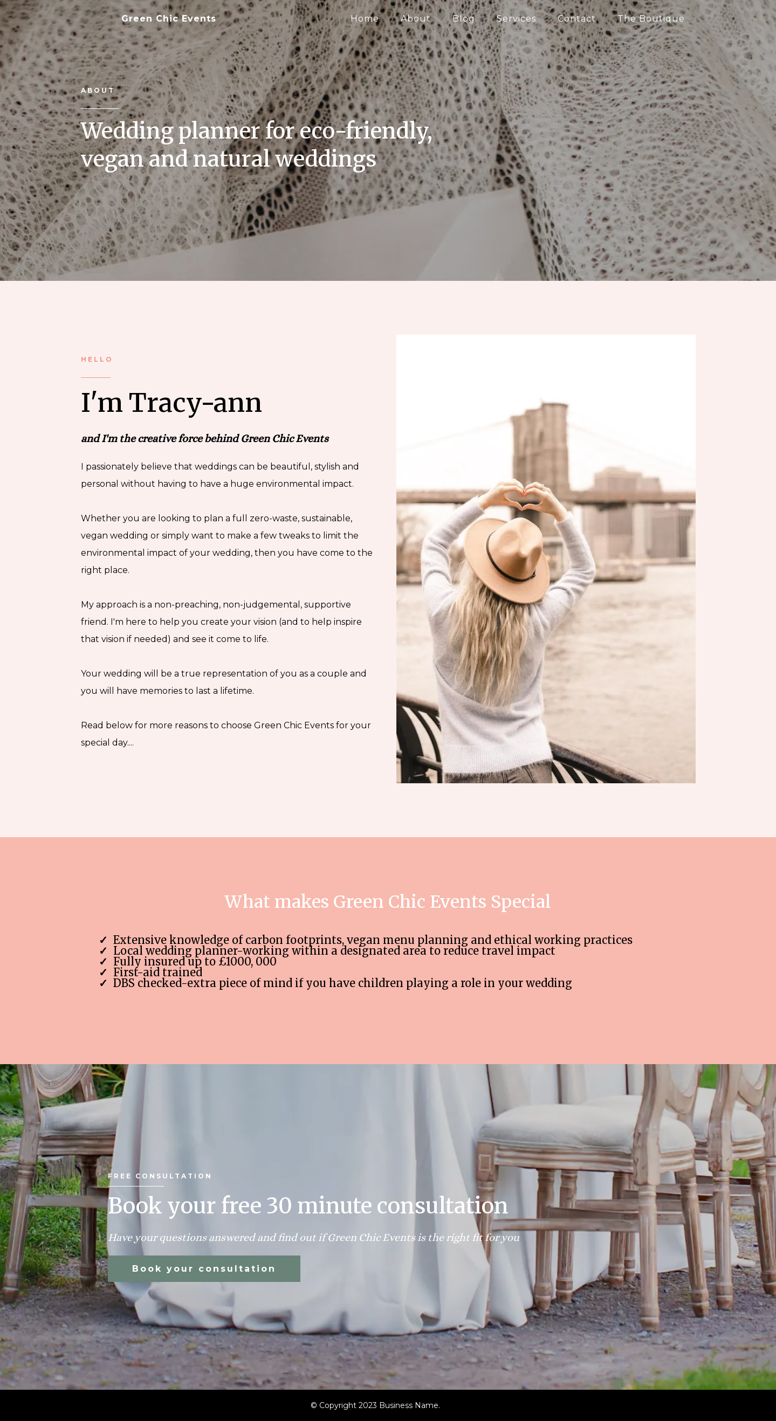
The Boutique (651, 18)
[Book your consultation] (204, 1269)
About (416, 18)
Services (516, 18)
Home (365, 18)
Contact (577, 18)
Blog (463, 18)
